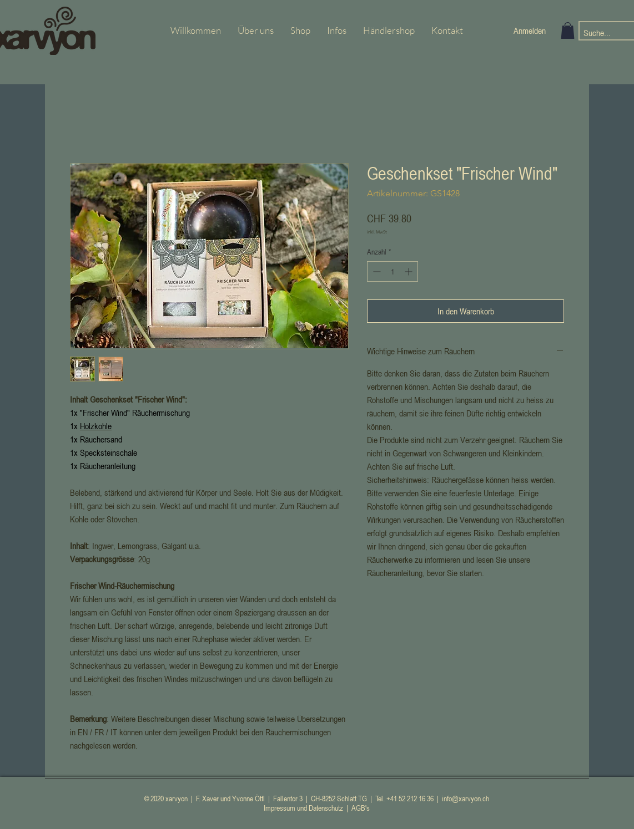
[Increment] (409, 271)
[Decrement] (376, 271)
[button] (568, 30)
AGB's (360, 807)
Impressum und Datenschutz (303, 807)
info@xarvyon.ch (465, 798)
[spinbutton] (392, 271)
